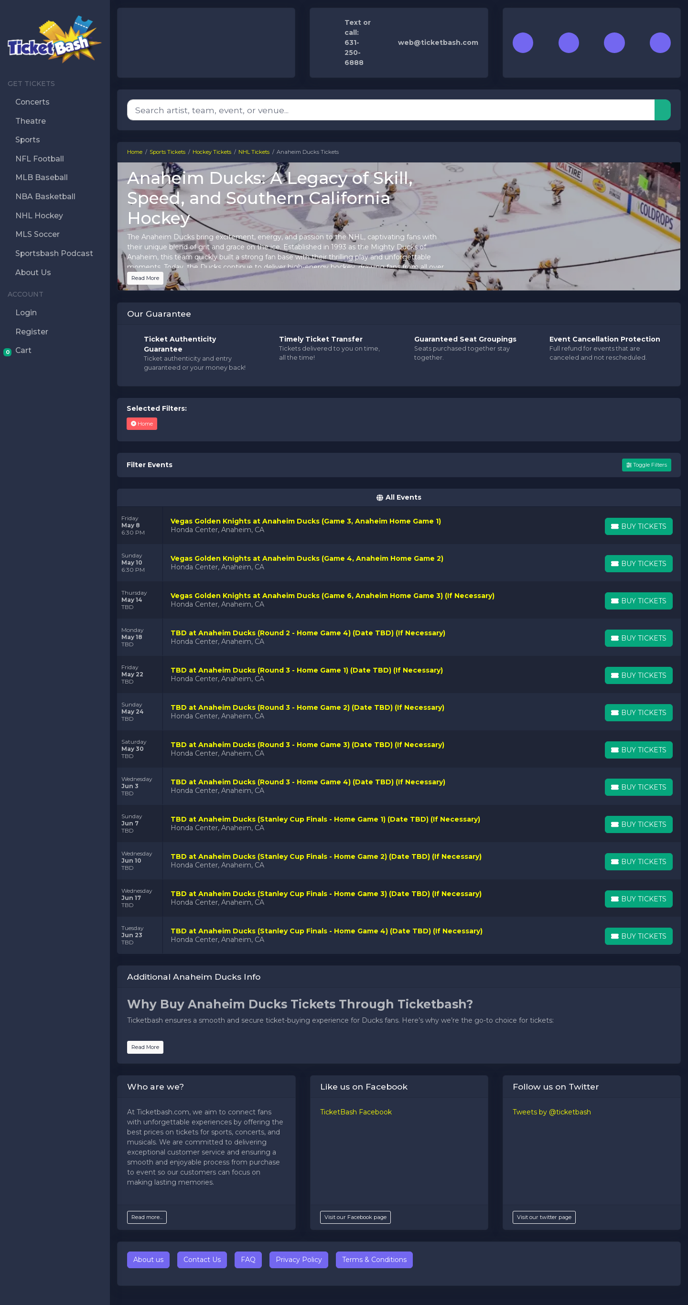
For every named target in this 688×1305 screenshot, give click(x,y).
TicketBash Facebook (356, 1112)
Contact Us (202, 1259)
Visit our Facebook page (355, 1217)
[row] (399, 525)
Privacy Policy (299, 1259)
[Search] (391, 109)
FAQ (248, 1259)
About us (148, 1259)
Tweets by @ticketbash (552, 1112)
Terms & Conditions (374, 1259)
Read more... (146, 1217)
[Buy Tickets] (639, 526)
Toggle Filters (646, 464)
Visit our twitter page (544, 1217)
